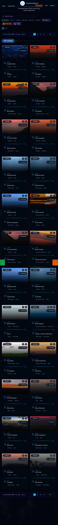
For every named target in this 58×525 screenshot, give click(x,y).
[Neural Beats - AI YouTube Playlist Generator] (48, 511)
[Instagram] (43, 511)
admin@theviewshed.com (30, 514)
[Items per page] (23, 34)
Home (3, 6)
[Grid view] (3, 28)
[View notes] (48, 307)
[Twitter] (40, 511)
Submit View (11, 6)
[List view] (6, 28)
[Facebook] (46, 511)
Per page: (17, 34)
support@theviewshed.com (27, 512)
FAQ (46, 5)
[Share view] (23, 47)
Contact (52, 5)
